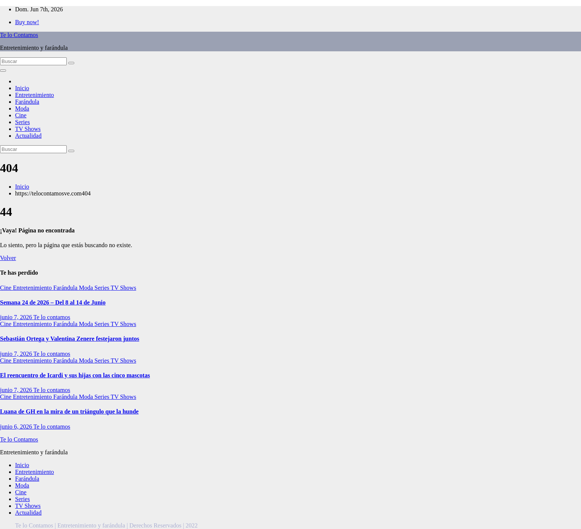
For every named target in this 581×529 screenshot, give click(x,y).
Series (22, 122)
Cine (20, 115)
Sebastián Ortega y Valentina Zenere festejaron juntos (69, 338)
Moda (22, 108)
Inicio (22, 88)
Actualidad (28, 135)
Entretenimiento (34, 95)
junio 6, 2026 (17, 426)
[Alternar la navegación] (3, 70)
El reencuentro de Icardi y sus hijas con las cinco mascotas (75, 375)
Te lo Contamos (19, 35)
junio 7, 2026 (17, 317)
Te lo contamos (52, 317)
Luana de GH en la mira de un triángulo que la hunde (69, 411)
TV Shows (28, 129)
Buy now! (27, 22)
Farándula (27, 101)
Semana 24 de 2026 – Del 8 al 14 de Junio (53, 302)
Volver (8, 258)
